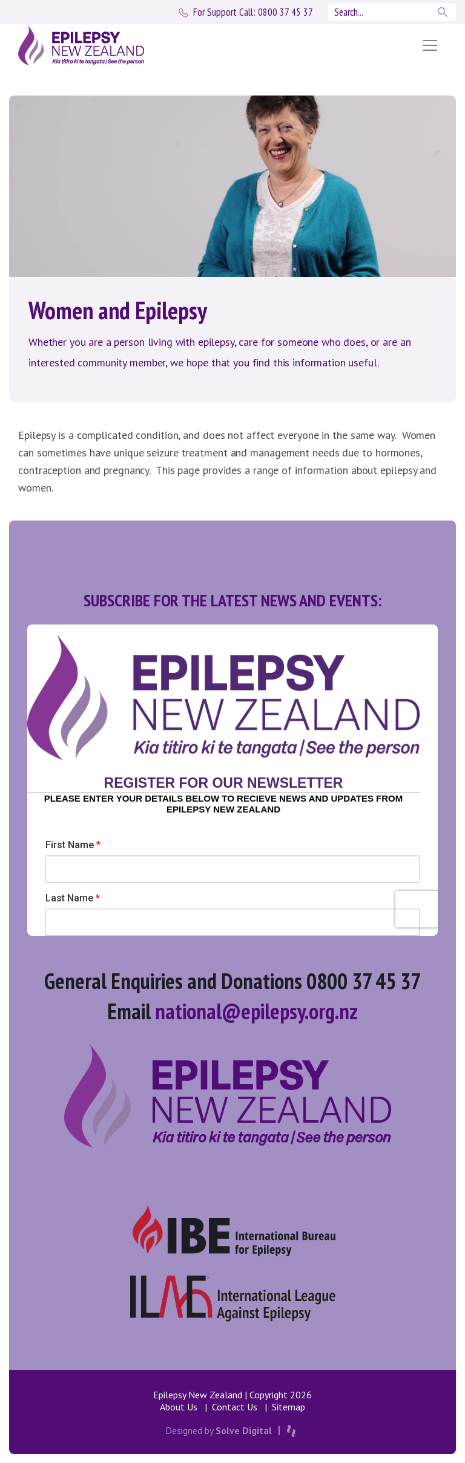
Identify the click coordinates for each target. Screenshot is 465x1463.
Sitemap (288, 1407)
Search (444, 12)
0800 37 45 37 (253, 12)
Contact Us (234, 1407)
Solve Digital (244, 1430)
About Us (178, 1407)
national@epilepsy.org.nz (256, 1011)
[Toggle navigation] (430, 45)
